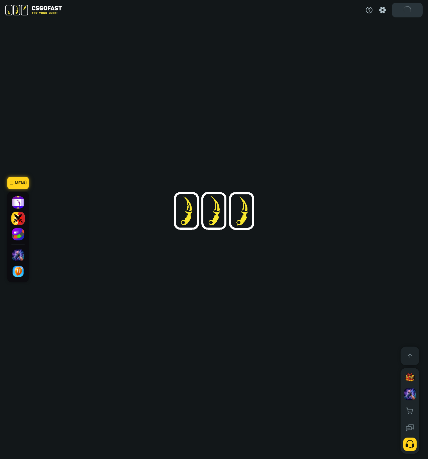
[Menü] (18, 183)
